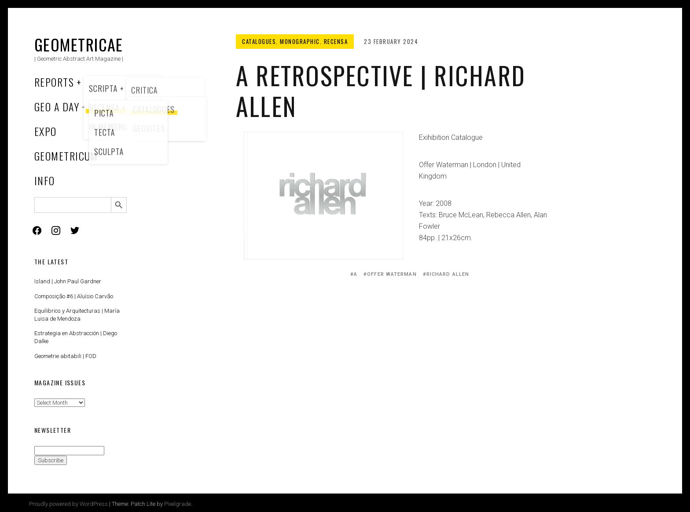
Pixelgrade (177, 504)
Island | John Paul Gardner (67, 281)
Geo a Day (56, 106)
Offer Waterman (391, 274)
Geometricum (66, 156)
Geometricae (78, 44)
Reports (54, 82)
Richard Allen (447, 274)
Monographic (300, 41)
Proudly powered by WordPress (68, 504)
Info (44, 180)
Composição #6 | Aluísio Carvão (73, 296)
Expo (45, 131)
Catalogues (259, 41)
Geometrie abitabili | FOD (65, 356)
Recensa (336, 41)
